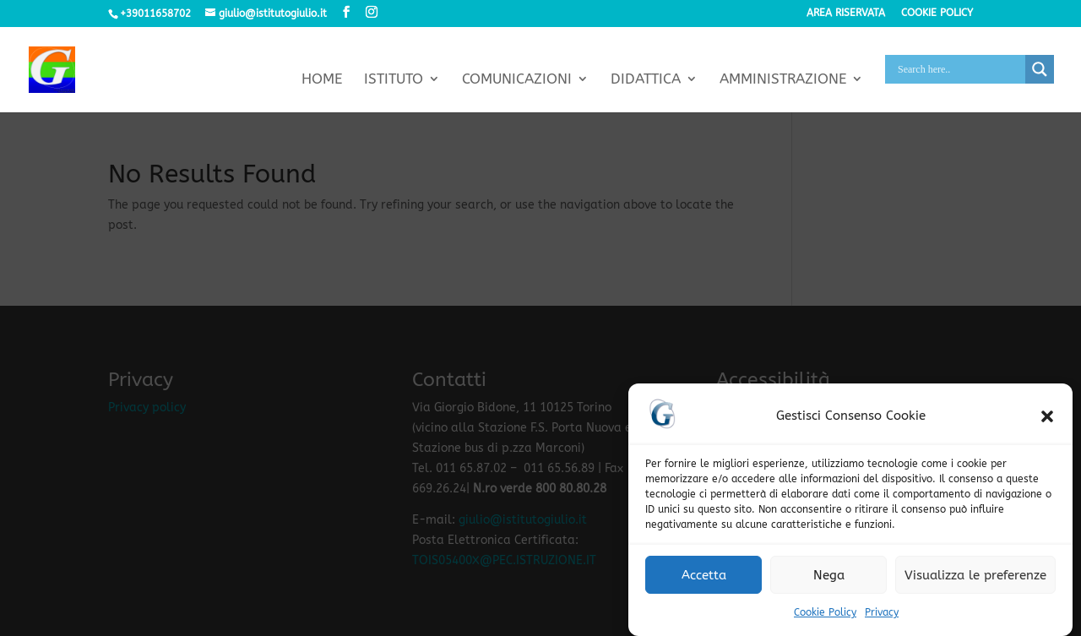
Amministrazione (783, 80)
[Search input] (959, 69)
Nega (829, 579)
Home (321, 80)
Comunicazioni (517, 80)
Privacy (882, 616)
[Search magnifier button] (1039, 69)
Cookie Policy (825, 616)
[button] (1047, 420)
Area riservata (846, 13)
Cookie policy (937, 13)
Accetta (704, 579)
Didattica (646, 80)
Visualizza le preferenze (975, 579)
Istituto (393, 80)
